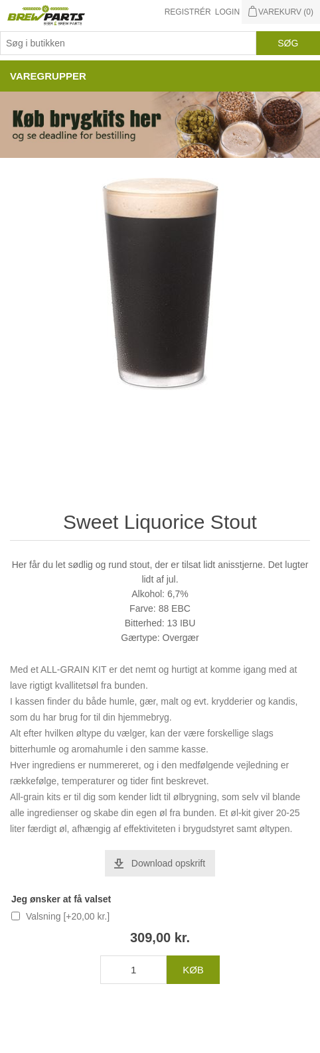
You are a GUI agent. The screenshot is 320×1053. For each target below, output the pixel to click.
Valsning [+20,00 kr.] (68, 916)
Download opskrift (168, 863)
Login (227, 12)
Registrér (188, 12)
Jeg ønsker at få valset (61, 899)
